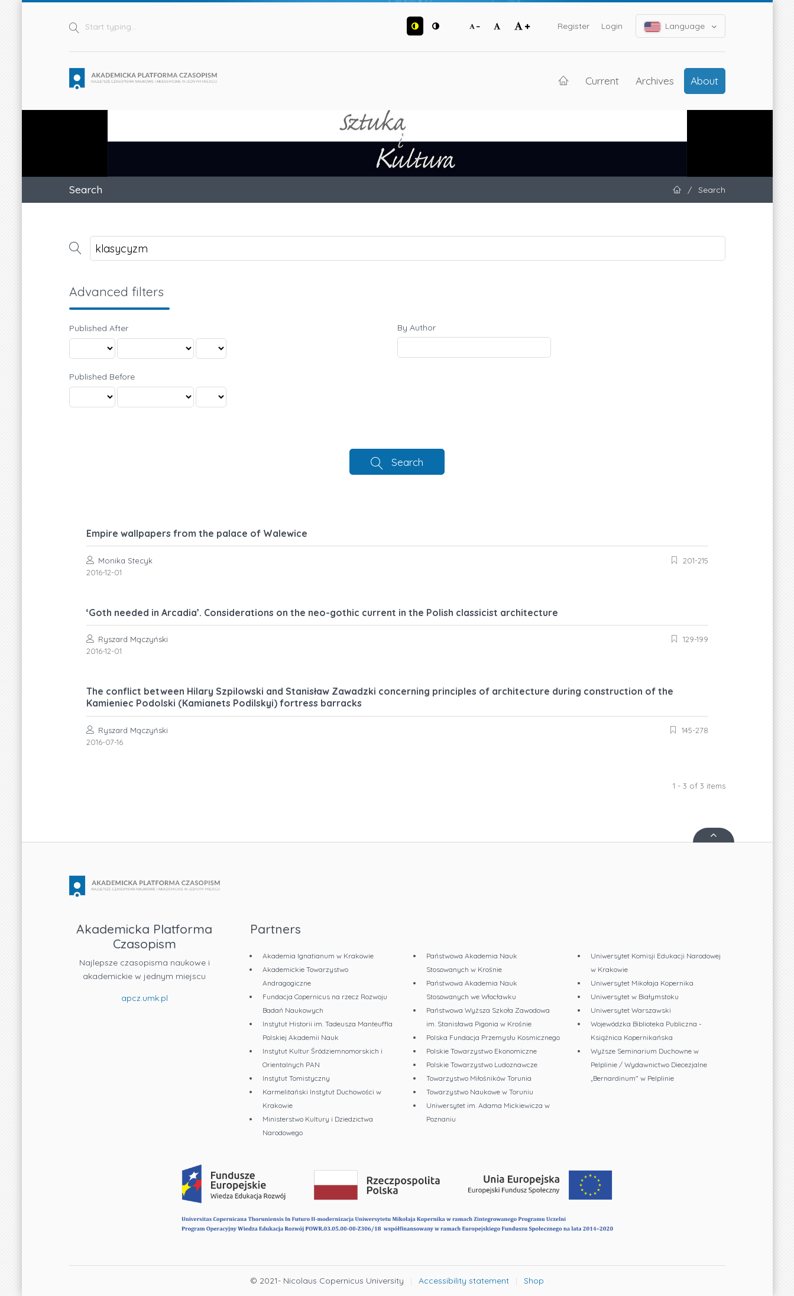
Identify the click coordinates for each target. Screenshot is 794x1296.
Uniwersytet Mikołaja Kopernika (642, 983)
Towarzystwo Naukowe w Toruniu (479, 1091)
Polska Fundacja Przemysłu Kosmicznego (493, 1037)
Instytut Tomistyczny (296, 1078)
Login (612, 26)
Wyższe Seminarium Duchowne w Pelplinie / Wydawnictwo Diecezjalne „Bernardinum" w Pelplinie (649, 1064)
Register (573, 26)
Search (407, 461)
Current (602, 80)
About (704, 80)
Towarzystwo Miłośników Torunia (479, 1078)
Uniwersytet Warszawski (631, 1010)
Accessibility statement (464, 1280)
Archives (655, 80)
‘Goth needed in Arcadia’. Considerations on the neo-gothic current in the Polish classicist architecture (322, 612)
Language (680, 26)
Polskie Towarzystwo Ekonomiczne (481, 1050)
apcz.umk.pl (144, 998)
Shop (534, 1280)
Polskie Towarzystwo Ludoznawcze (481, 1064)
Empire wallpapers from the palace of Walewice (196, 533)
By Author (416, 327)
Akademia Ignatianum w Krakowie (318, 955)
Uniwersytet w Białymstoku (635, 996)
